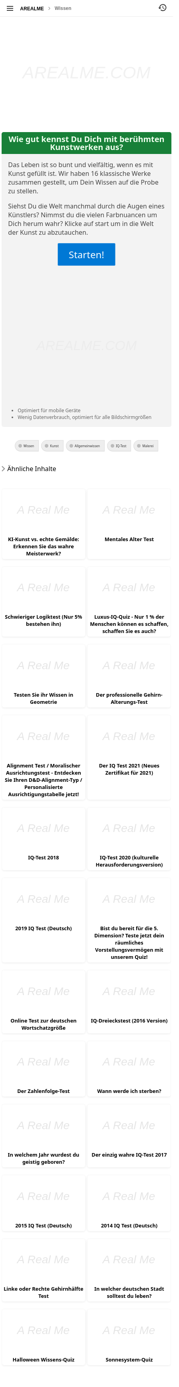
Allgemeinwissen (87, 446)
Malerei (147, 446)
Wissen (63, 8)
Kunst (54, 446)
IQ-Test (121, 446)
